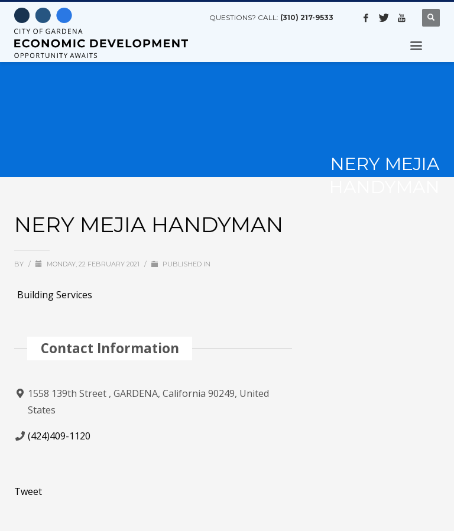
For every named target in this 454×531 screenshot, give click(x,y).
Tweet (28, 491)
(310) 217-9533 (306, 17)
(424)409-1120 (59, 435)
